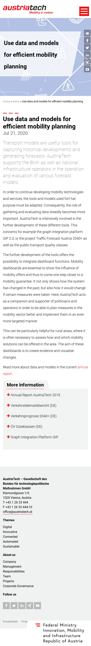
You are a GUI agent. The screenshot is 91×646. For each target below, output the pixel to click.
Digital (7, 527)
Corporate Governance (18, 586)
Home (6, 101)
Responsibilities (14, 571)
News (16, 101)
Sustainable (11, 546)
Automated (10, 541)
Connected (10, 537)
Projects (8, 581)
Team (7, 576)
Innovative (10, 532)
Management (12, 566)
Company (9, 562)
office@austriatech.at (17, 512)
